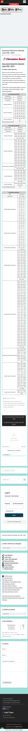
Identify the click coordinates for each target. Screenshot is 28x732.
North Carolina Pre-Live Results (11, 596)
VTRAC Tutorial (7, 576)
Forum (20, 401)
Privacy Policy (7, 715)
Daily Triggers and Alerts (9, 586)
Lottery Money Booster (19, 403)
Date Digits (6, 401)
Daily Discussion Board (10, 398)
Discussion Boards (8, 561)
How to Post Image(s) (14, 89)
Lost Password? (17, 521)
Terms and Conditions (9, 717)
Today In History (7, 580)
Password (7, 503)
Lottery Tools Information (9, 559)
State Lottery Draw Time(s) (10, 591)
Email (4, 655)
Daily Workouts (7, 555)
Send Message (7, 682)
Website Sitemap (7, 569)
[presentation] (13, 678)
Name (4, 649)
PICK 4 (19, 405)
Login (24, 446)
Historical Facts (7, 578)
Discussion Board (14, 401)
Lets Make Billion (17, 55)
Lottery (4, 403)
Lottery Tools (6, 557)
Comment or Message (8, 661)
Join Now (9, 521)
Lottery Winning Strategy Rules (11, 589)
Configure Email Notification (10, 563)
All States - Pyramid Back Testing (11, 582)
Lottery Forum (10, 403)
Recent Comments (8, 567)
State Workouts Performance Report (12, 587)
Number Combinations (8, 405)
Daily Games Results (8, 584)
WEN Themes (19, 726)
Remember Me (9, 511)
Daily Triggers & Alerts (15, 87)
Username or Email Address (12, 496)
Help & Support (7, 565)
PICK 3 (15, 405)
